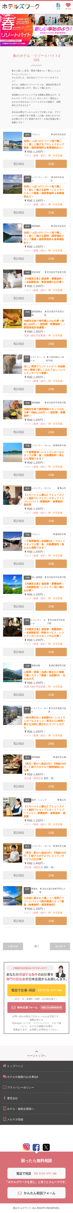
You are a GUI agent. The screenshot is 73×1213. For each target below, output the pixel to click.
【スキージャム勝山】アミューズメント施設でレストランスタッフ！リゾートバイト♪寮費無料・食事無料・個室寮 (44, 499)
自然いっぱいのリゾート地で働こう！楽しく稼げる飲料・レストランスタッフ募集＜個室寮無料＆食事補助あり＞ (44, 191)
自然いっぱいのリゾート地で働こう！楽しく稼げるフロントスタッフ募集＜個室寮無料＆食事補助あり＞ (44, 144)
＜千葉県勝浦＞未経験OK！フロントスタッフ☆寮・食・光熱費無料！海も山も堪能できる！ (44, 544)
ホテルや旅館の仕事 (40, 1026)
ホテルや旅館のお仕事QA (20, 1076)
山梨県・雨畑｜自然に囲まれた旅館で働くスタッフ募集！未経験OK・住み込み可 (44, 675)
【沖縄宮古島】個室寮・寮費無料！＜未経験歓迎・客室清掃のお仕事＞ (44, 280)
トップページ (12, 1066)
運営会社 (10, 1098)
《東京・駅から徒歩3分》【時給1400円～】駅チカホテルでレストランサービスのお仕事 (45, 856)
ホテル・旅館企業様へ (18, 1108)
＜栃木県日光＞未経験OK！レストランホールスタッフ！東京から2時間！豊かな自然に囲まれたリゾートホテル (44, 722)
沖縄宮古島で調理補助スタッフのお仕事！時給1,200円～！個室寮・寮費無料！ (44, 412)
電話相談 (18, 163)
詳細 (51, 163)
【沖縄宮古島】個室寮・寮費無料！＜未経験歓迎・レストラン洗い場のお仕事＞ (44, 587)
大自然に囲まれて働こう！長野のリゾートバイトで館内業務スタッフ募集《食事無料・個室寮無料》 (44, 901)
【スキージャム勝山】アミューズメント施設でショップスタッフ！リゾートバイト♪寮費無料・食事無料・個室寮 (44, 811)
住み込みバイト (20, 1023)
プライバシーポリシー (18, 1087)
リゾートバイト (41, 1023)
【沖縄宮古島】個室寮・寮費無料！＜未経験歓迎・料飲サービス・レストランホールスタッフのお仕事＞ (44, 632)
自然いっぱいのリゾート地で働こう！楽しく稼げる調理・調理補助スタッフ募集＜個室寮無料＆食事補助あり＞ (44, 237)
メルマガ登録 (12, 1119)
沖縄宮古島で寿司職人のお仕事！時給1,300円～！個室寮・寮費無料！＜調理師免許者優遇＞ (44, 324)
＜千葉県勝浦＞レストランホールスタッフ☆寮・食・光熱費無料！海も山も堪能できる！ (44, 455)
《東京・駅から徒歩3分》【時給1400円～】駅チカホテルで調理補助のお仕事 (45, 767)
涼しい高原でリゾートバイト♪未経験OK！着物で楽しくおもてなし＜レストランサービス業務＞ (44, 370)
